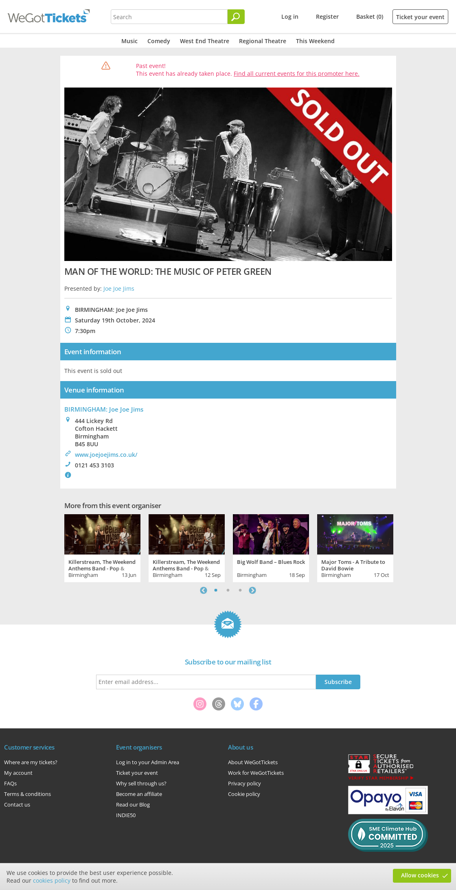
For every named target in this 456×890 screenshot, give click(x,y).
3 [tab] (240, 590)
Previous (204, 590)
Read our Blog (133, 804)
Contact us (17, 804)
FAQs (10, 783)
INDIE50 (126, 815)
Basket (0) (369, 16)
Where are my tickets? (30, 762)
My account (18, 772)
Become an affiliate (139, 794)
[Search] (236, 16)
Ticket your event (420, 17)
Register (327, 16)
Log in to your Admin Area (147, 762)
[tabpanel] (102, 547)
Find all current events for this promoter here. (297, 73)
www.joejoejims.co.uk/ (106, 454)
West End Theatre (204, 41)
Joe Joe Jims (118, 288)
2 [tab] (228, 590)
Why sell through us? (141, 783)
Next (252, 590)
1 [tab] (216, 590)
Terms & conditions (27, 794)
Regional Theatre (262, 41)
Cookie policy (244, 794)
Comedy (158, 41)
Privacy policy (244, 783)
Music (129, 41)
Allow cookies (420, 875)
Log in (289, 16)
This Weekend (315, 41)
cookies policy (51, 880)
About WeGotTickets (253, 762)
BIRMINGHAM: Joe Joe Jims (103, 409)
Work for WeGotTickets (256, 772)
